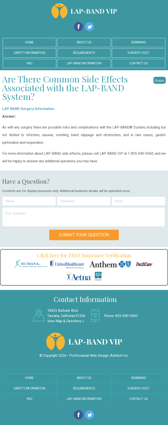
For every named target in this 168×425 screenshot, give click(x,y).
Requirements (84, 53)
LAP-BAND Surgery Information (28, 108)
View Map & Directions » (65, 321)
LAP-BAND (84, 63)
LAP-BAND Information (84, 399)
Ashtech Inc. (119, 355)
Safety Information (29, 388)
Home (29, 42)
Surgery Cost (138, 53)
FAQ (29, 63)
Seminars (138, 42)
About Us (84, 42)
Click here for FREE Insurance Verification (84, 255)
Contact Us (138, 63)
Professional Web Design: (89, 355)
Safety (29, 53)
